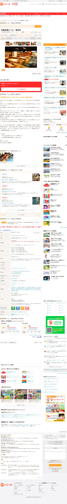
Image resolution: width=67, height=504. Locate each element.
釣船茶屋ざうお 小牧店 (20, 289)
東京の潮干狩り (25, 451)
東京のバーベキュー (15, 438)
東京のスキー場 (10, 451)
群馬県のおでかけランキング (7, 415)
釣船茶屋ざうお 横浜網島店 (26, 287)
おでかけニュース (48, 13)
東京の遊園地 (3, 438)
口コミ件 (38, 32)
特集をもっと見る (63, 227)
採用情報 (40, 490)
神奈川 (14, 15)
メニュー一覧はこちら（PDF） (16, 272)
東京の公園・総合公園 (35, 444)
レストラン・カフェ (20, 283)
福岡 (50, 15)
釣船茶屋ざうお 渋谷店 (29, 289)
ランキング (29, 13)
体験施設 (14, 283)
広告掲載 (15, 488)
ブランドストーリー (54, 485)
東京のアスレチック (27, 444)
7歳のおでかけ (61, 310)
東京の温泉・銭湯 (4, 451)
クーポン (15, 38)
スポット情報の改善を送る (5, 230)
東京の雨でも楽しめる (4, 448)
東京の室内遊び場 (12, 448)
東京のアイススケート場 (18, 451)
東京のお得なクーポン (4, 444)
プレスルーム (28, 488)
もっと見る (38, 477)
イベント (9, 13)
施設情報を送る (13, 35)
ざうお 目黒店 (36, 289)
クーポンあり (38, 26)
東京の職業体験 (30, 441)
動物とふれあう (56, 4)
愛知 (23, 15)
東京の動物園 (8, 438)
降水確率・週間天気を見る (35, 335)
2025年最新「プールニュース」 (23, 456)
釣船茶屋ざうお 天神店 (23, 288)
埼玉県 (57, 369)
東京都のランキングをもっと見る (55, 366)
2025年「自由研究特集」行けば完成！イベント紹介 (9, 457)
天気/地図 (39, 38)
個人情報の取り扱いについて (55, 460)
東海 (21, 15)
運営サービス (41, 488)
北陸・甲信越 (27, 15)
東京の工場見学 (3, 441)
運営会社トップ (41, 485)
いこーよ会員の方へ (55, 471)
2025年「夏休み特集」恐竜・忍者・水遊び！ (8, 456)
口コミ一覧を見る (20, 210)
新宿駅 (16, 278)
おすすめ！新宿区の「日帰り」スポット (52, 378)
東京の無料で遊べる (12, 444)
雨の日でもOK (50, 4)
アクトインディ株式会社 (51, 483)
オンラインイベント (19, 13)
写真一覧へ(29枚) (36, 73)
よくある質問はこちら (55, 469)
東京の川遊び (3, 445)
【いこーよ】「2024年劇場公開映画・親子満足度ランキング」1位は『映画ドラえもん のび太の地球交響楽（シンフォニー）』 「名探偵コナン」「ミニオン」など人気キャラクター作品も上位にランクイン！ (23, 474)
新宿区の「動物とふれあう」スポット (51, 381)
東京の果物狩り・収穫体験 (5, 452)
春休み (46, 4)
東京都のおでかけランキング (7, 417)
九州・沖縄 (47, 15)
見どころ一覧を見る (21, 165)
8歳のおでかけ (49, 312)
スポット (3, 13)
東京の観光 (35, 438)
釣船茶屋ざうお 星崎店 (32, 288)
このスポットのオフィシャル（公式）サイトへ (19, 268)
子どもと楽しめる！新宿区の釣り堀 (51, 389)
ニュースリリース (17, 490)
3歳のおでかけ (61, 305)
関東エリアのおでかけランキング (8, 414)
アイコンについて (4, 308)
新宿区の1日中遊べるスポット (50, 386)
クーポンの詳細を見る (21, 89)
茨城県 (47, 369)
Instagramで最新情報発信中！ (16, 273)
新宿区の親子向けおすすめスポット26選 (21, 314)
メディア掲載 (28, 490)
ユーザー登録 (3, 461)
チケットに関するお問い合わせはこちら (55, 468)
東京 (11, 15)
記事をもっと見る (20, 405)
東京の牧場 (25, 438)
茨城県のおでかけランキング (21, 414)
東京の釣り (21, 438)
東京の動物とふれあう (17, 441)
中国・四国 (42, 15)
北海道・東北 (2, 15)
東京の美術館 (32, 448)
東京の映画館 (18, 448)
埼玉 (18, 15)
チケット (9, 38)
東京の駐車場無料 (20, 444)
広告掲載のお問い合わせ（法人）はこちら (55, 461)
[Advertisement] (21, 147)
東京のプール (30, 438)
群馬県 (54, 369)
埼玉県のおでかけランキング (19, 415)
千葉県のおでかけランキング (31, 415)
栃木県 (51, 369)
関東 (9, 15)
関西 (32, 15)
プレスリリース (53, 490)
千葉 (16, 15)
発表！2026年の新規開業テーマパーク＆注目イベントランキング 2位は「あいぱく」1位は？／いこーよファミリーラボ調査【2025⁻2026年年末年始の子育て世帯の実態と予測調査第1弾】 (23, 466)
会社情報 (52, 488)
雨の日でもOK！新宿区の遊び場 (50, 384)
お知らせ (27, 38)
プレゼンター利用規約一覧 (30, 485)
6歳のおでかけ (49, 310)
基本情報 (3, 38)
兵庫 (38, 15)
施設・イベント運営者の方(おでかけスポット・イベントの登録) (17, 461)
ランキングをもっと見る (62, 373)
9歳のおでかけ (61, 312)
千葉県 (61, 369)
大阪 (34, 15)
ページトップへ (63, 431)
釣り (12, 283)
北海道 (6, 15)
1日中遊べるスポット (63, 4)
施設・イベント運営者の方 (18, 485)
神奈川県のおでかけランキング (20, 417)
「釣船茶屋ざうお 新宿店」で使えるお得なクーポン (28, 424)
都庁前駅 (12, 278)
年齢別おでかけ (38, 13)
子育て (57, 13)
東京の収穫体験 (24, 441)
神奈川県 (55, 370)
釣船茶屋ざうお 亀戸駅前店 (16, 287)
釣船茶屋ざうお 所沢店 (36, 287)
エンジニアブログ (42, 492)
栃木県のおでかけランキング (33, 414)
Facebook (15, 492)
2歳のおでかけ (49, 305)
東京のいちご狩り (32, 451)
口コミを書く (4, 35)
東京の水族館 (37, 448)
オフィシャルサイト (37, 232)
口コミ (21, 38)
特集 (64, 13)
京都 (36, 15)
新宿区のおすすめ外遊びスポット (50, 392)
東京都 (64, 369)
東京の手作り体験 (10, 441)
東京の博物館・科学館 (25, 448)
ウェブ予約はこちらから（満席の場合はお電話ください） (21, 271)
